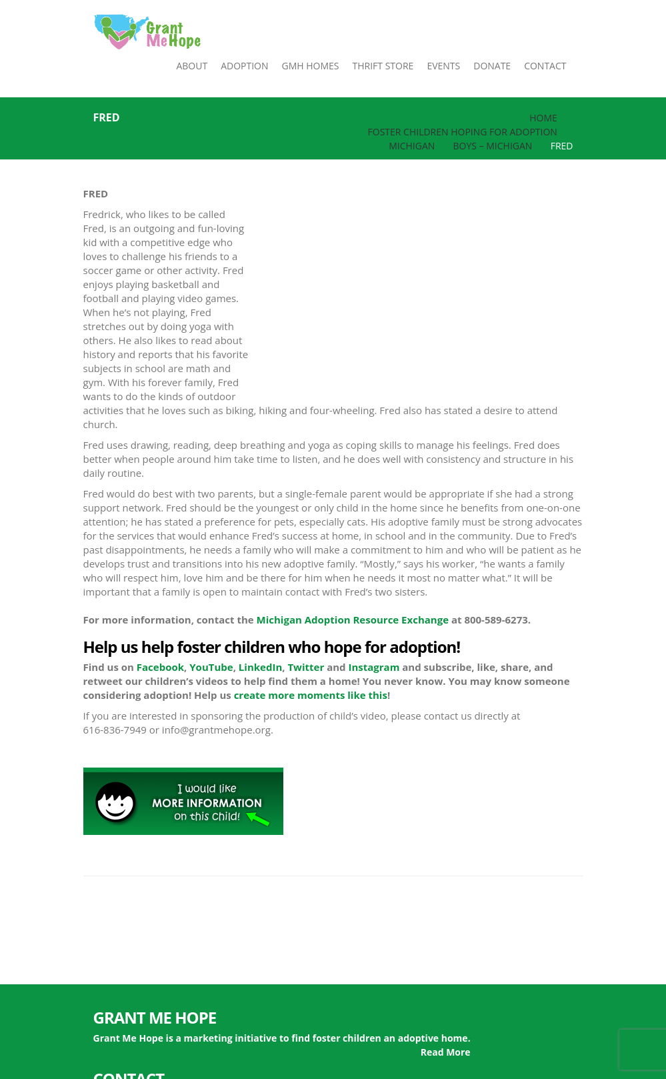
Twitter (305, 667)
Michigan (412, 145)
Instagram (373, 667)
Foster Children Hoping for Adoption (462, 131)
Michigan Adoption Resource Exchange (353, 619)
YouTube (211, 667)
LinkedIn (260, 667)
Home (543, 117)
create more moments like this (310, 695)
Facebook (160, 667)
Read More (446, 1052)
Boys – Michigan (493, 145)
